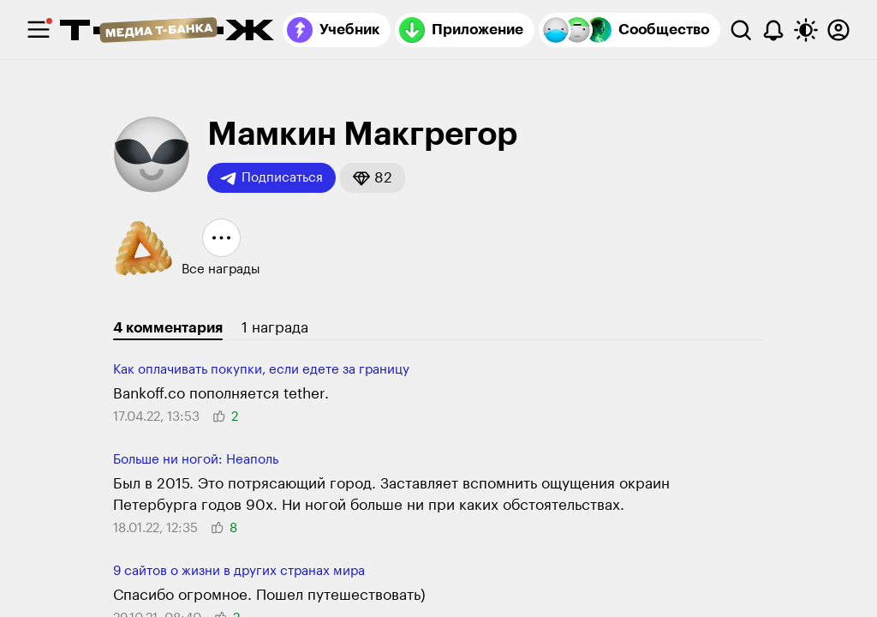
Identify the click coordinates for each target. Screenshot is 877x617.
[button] (372, 178)
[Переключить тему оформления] (806, 30)
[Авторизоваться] (838, 30)
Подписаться (271, 178)
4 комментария (168, 327)
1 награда (275, 327)
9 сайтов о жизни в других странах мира (239, 571)
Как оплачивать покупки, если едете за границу (261, 369)
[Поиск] (741, 30)
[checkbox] (38, 30)
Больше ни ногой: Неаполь (195, 459)
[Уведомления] (773, 30)
